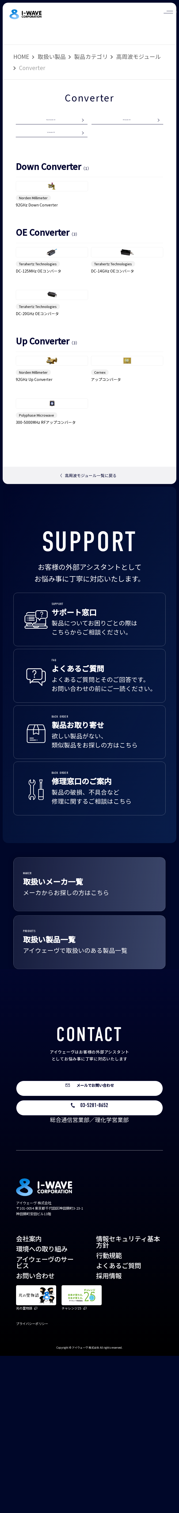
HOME (21, 56)
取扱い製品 (52, 56)
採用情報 (109, 1432)
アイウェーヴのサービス (45, 1419)
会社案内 (29, 1395)
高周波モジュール (138, 56)
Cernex (99, 493)
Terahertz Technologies (38, 328)
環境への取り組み (41, 1405)
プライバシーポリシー (32, 1480)
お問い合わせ (35, 1432)
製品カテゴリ (91, 56)
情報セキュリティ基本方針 (128, 1399)
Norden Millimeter (33, 233)
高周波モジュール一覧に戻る (87, 625)
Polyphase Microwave (36, 565)
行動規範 (109, 1412)
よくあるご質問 (118, 1422)
